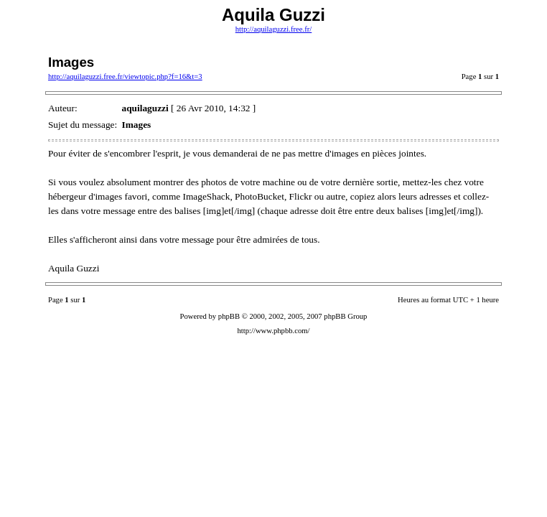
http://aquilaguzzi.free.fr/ (273, 29)
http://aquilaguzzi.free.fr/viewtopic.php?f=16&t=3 (125, 76)
